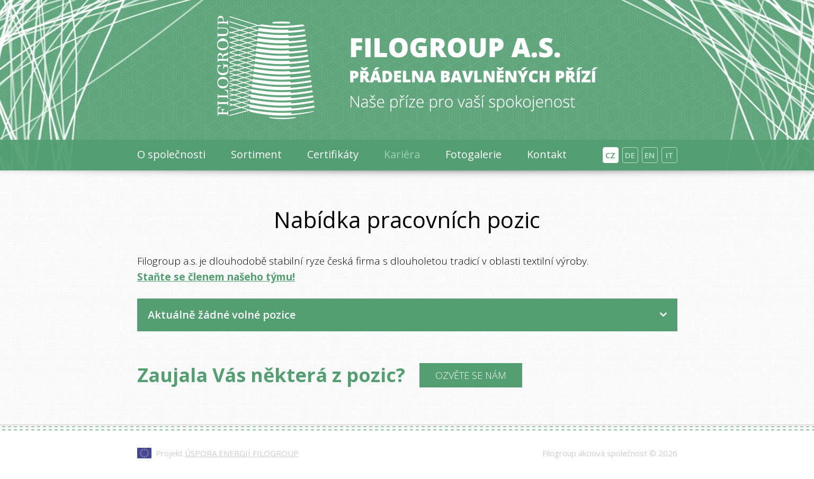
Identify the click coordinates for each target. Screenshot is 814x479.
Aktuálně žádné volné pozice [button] (222, 315)
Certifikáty (333, 154)
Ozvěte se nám (470, 375)
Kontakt (547, 154)
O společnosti (171, 154)
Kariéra (402, 154)
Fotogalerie (473, 154)
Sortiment (256, 154)
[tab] (407, 315)
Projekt (227, 453)
